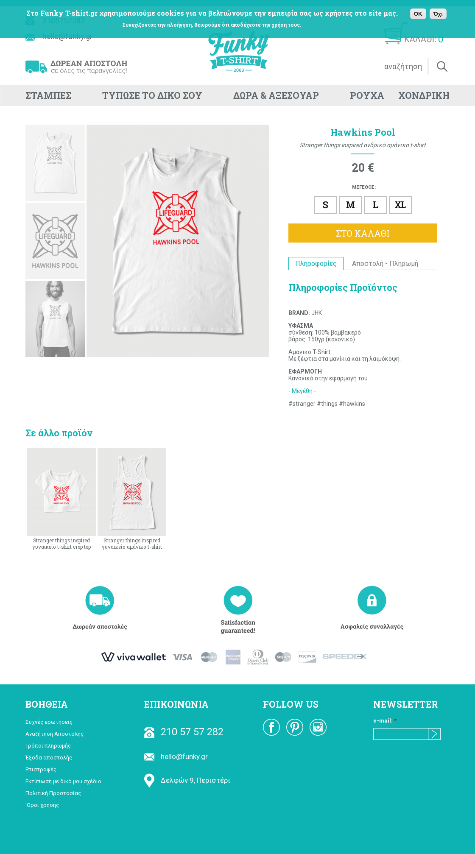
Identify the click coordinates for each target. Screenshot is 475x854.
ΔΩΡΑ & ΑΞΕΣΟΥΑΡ (276, 95)
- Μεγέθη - (302, 391)
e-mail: (385, 720)
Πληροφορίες (316, 264)
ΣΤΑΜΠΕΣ (48, 95)
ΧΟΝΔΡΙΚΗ (424, 95)
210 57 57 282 (184, 732)
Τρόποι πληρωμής (48, 745)
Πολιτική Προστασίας (53, 793)
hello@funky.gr (176, 756)
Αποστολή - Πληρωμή (385, 264)
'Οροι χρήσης (42, 805)
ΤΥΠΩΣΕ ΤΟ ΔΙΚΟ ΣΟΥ (152, 95)
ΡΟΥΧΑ (367, 95)
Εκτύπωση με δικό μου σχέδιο (63, 781)
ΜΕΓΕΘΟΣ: (364, 187)
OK (418, 14)
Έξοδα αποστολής (48, 757)
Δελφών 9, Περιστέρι (187, 780)
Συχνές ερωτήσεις (49, 722)
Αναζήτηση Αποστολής (54, 734)
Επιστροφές (40, 769)
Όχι (438, 14)
